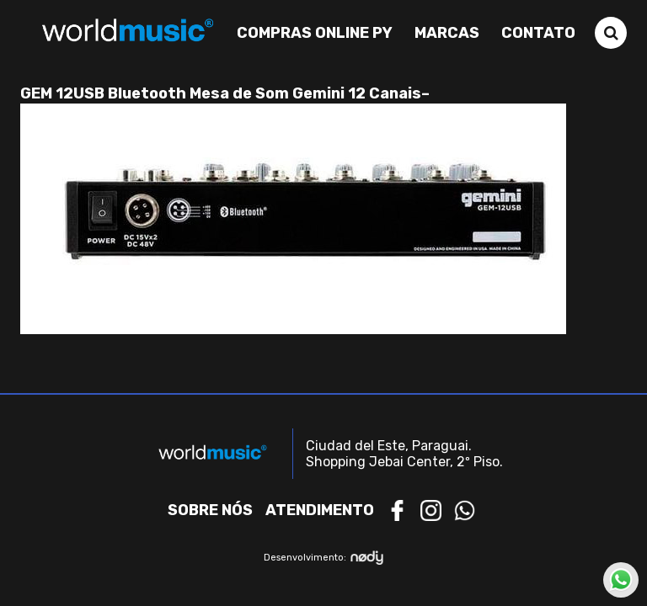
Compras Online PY (315, 32)
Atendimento (319, 510)
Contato (538, 32)
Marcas (446, 32)
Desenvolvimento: (324, 557)
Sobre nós (210, 510)
